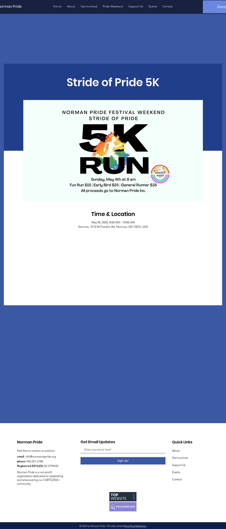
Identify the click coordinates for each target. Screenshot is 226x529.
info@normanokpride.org (40, 456)
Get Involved (180, 458)
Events (176, 472)
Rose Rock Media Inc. (135, 526)
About (176, 450)
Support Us (178, 465)
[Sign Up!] (123, 460)
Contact (177, 479)
